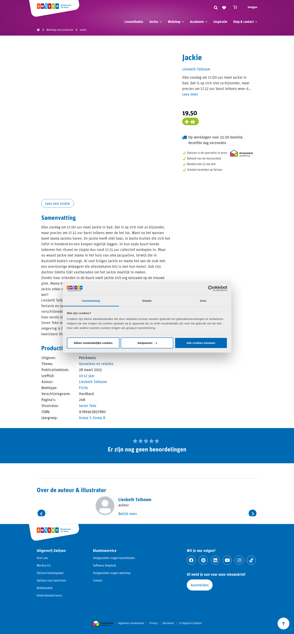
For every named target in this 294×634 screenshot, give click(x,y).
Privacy (153, 623)
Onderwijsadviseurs (49, 595)
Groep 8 (99, 417)
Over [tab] (203, 300)
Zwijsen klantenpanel (50, 573)
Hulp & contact (243, 21)
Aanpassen (147, 342)
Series (153, 21)
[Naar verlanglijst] (224, 7)
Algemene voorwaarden (131, 623)
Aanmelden (200, 584)
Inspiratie (220, 21)
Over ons (42, 558)
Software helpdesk (104, 565)
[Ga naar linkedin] (215, 560)
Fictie (83, 387)
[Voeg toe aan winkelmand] (190, 121)
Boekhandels (45, 588)
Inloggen (252, 7)
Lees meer (190, 94)
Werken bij (44, 565)
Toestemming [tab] (91, 300)
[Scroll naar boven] (284, 624)
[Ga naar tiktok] (251, 560)
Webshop (174, 21)
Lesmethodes (133, 21)
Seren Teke (87, 405)
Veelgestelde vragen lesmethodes (114, 558)
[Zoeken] (216, 7)
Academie (197, 21)
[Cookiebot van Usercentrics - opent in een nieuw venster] (210, 288)
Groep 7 (85, 417)
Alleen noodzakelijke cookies (93, 342)
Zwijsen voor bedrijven (51, 580)
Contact (97, 580)
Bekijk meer (127, 513)
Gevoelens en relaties (96, 363)
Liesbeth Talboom (93, 381)
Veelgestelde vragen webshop (111, 573)
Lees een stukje (57, 203)
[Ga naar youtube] (227, 560)
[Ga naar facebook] (191, 560)
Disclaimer (168, 623)
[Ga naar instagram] (239, 560)
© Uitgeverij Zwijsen (190, 623)
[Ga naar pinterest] (203, 560)
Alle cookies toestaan (201, 342)
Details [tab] (147, 300)
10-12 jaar (86, 375)
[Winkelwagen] (236, 7)
